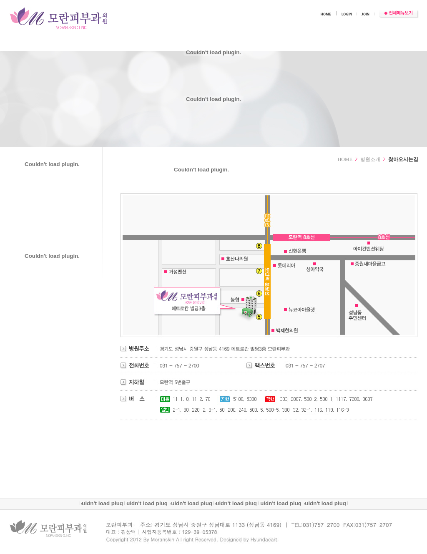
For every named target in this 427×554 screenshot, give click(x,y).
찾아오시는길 (403, 159)
